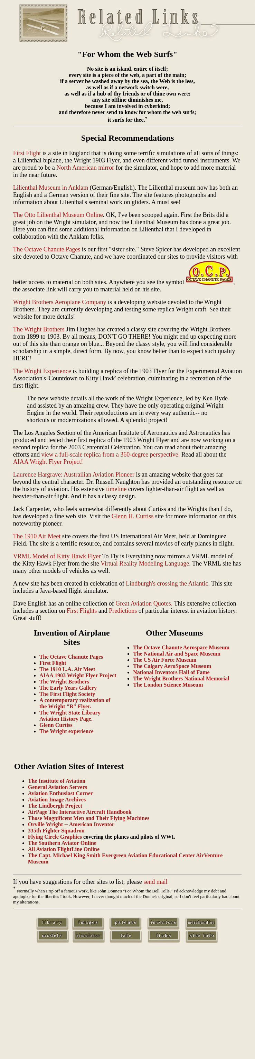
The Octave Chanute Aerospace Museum (181, 647)
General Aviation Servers (57, 787)
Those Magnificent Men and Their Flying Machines (88, 818)
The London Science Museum (168, 685)
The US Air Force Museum (164, 660)
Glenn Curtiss (56, 725)
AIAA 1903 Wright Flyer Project (77, 675)
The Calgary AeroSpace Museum (172, 666)
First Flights (82, 610)
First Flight (27, 153)
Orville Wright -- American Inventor (71, 824)
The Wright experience (66, 731)
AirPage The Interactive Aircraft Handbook (80, 812)
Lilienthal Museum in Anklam (50, 187)
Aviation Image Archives (57, 799)
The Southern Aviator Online (62, 843)
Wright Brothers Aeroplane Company (59, 302)
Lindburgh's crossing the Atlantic (167, 583)
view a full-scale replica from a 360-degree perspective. (110, 454)
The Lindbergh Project (55, 806)
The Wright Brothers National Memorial (181, 678)
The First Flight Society (67, 694)
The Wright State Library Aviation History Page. (70, 716)
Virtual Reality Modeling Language (145, 563)
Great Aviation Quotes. (143, 603)
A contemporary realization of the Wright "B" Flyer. (74, 703)
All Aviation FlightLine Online (64, 849)
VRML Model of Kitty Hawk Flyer (57, 556)
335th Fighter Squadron (56, 830)
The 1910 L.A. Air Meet (67, 669)
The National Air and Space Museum (176, 654)
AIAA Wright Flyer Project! (48, 461)
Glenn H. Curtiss (133, 516)
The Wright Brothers (39, 329)
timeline (116, 489)
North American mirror (85, 167)
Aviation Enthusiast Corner (60, 793)
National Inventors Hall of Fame (171, 672)
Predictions (123, 610)
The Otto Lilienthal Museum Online (58, 214)
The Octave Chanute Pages (46, 249)
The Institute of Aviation (56, 781)
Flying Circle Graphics (55, 837)
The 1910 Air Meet (36, 536)
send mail (155, 881)
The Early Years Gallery (68, 688)
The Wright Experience (42, 371)
